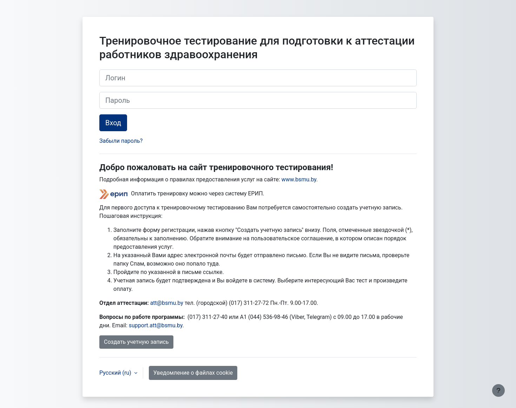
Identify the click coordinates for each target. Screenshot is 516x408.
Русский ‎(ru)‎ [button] (116, 372)
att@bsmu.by (166, 303)
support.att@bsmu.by (156, 325)
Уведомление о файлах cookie (193, 372)
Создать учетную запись (136, 342)
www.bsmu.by (299, 179)
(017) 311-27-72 (249, 303)
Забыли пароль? (121, 141)
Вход (113, 123)
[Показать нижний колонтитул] (498, 390)
